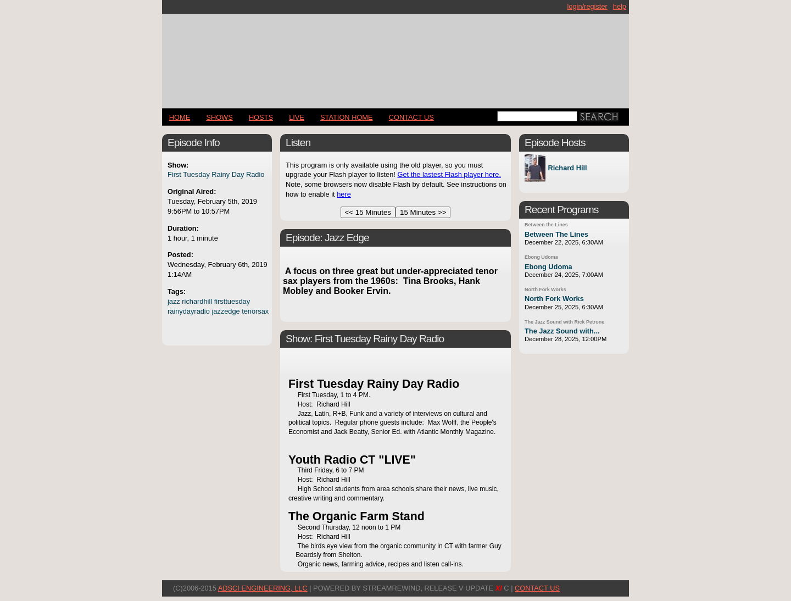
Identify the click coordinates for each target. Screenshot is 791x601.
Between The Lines (556, 234)
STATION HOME (346, 117)
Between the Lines (546, 224)
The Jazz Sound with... (562, 331)
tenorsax (255, 311)
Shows (219, 117)
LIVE (296, 117)
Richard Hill (567, 168)
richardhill (197, 301)
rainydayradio (189, 311)
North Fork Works (545, 289)
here (344, 194)
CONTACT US (411, 117)
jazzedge (225, 311)
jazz (174, 301)
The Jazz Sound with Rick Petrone (564, 322)
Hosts (261, 117)
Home (179, 117)
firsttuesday (232, 301)
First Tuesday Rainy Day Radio (216, 174)
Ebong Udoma (541, 257)
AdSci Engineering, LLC (263, 588)
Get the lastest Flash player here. (449, 174)
